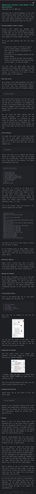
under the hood (15, 374)
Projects (10, 492)
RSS (30, 492)
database (19, 9)
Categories (16, 492)
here (32, 267)
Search (22, 492)
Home (5, 492)
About (27, 492)
